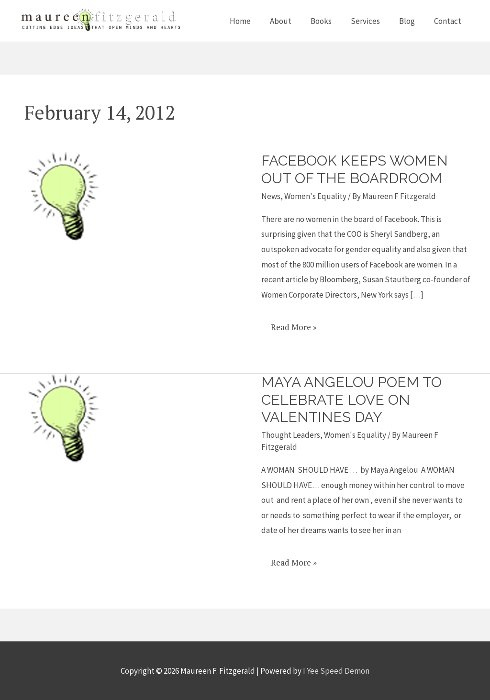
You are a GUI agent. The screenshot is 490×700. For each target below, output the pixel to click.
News (270, 196)
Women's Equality (315, 196)
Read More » (293, 324)
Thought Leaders (290, 435)
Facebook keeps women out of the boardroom (354, 169)
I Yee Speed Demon (336, 671)
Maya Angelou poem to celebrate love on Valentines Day (351, 400)
